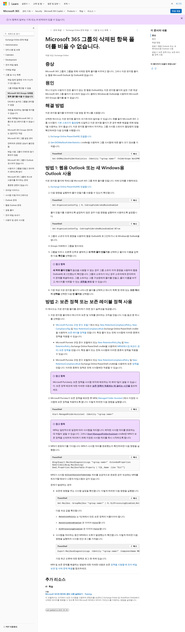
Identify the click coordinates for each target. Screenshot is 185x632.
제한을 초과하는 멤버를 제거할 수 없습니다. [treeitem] (21, 112)
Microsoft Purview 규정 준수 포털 (72, 324)
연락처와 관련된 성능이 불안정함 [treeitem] (21, 145)
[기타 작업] (137, 30)
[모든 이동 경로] (47, 30)
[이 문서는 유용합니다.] (152, 68)
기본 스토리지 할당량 (67, 122)
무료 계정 (176, 11)
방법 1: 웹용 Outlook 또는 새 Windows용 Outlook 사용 (164, 47)
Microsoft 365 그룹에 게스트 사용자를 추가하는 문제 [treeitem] (20, 178)
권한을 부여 (86, 281)
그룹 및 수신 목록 (100, 30)
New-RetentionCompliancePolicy (113, 359)
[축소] (33, 28)
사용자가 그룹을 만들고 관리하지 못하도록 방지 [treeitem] (21, 170)
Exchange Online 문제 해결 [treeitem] (16, 39)
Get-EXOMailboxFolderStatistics (66, 142)
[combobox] (18, 34)
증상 (154, 35)
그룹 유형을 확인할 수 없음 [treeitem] (19, 88)
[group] (95, 159)
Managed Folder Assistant (110, 398)
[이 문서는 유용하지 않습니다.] (155, 68)
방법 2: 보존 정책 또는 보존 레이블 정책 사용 (166, 53)
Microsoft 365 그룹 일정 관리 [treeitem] (20, 138)
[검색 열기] (172, 3)
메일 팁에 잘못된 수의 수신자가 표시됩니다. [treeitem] (20, 81)
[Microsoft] (5, 3)
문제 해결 (57, 30)
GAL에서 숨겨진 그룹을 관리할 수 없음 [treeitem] (21, 103)
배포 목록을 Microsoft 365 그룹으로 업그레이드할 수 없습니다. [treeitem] (21, 121)
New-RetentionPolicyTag (109, 342)
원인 (154, 39)
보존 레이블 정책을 (77, 332)
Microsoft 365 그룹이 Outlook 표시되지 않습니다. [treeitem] (20, 162)
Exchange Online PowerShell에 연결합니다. (71, 136)
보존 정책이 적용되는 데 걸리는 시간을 (111, 385)
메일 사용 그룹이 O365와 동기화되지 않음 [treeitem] (21, 153)
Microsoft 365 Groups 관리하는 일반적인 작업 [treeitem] (20, 132)
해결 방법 (156, 42)
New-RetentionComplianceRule (89, 328)
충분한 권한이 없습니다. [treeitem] (18, 185)
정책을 (135, 363)
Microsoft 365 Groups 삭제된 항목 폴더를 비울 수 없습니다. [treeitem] (20, 95)
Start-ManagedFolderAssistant (102, 433)
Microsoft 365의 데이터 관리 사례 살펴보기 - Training (68, 594)
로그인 (179, 3)
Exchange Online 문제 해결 (77, 30)
